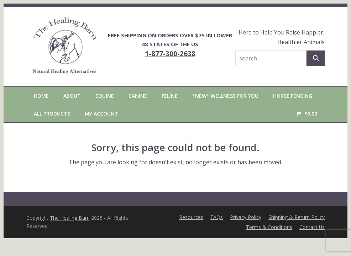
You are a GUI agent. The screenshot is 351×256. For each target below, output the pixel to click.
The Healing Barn (70, 217)
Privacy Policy (245, 217)
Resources (191, 217)
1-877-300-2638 (170, 53)
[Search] (316, 58)
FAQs (216, 217)
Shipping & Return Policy (296, 217)
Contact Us (312, 227)
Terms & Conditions (269, 227)
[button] (306, 113)
